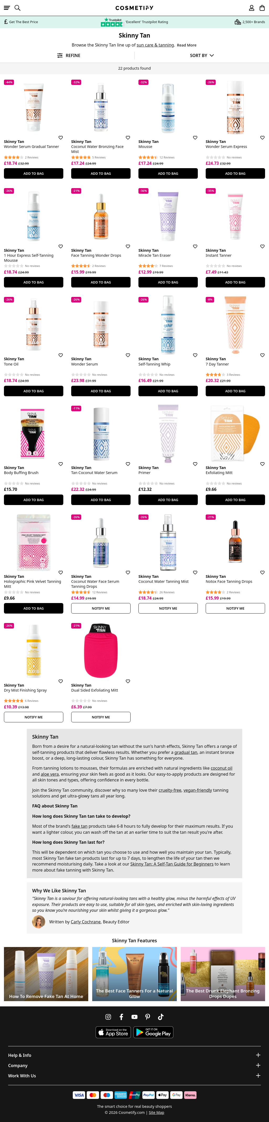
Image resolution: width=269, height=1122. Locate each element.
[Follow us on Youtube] (134, 1017)
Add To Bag (33, 173)
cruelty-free (170, 790)
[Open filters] (67, 55)
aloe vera (50, 774)
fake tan (79, 826)
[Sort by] (202, 55)
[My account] (249, 8)
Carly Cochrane (86, 922)
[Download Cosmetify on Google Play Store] (153, 1032)
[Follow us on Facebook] (121, 1017)
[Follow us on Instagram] (108, 1017)
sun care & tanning (155, 45)
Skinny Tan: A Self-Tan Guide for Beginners (172, 864)
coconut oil (221, 768)
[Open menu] (9, 8)
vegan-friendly (198, 790)
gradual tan (185, 752)
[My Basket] (260, 8)
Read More (186, 45)
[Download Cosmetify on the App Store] (113, 1032)
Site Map (156, 1112)
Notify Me (101, 608)
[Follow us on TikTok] (161, 1017)
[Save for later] (57, 134)
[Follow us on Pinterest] (147, 1017)
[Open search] (19, 8)
